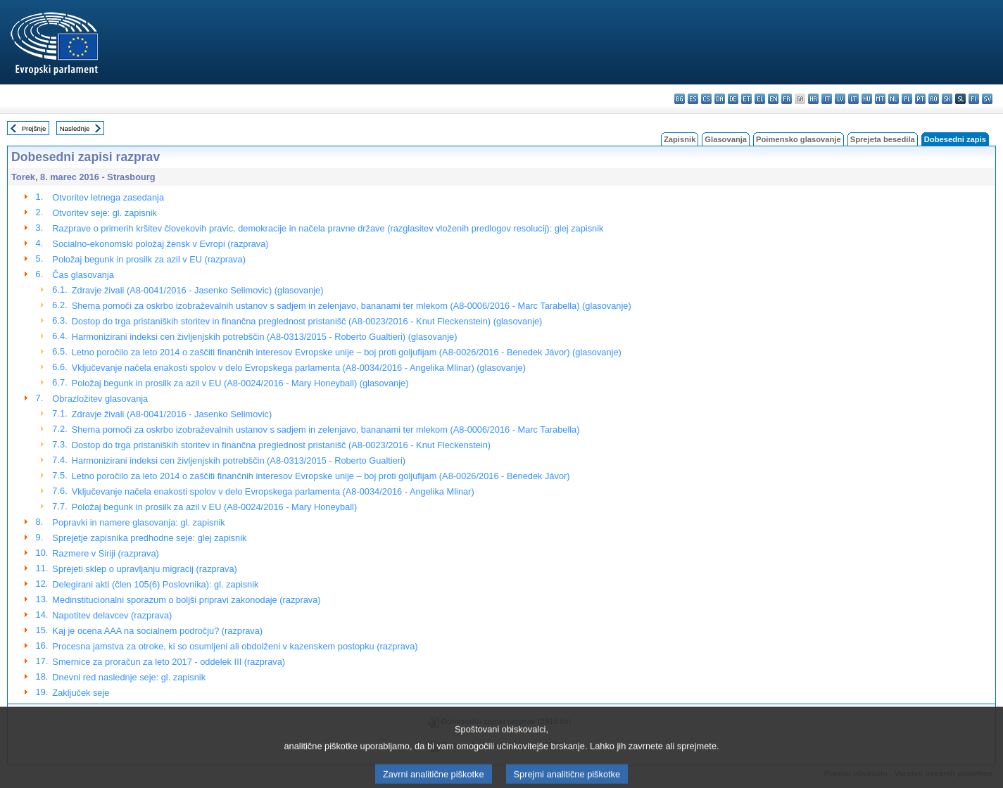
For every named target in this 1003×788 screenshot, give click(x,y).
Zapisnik (679, 139)
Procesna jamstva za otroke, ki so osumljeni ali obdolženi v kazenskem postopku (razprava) (234, 646)
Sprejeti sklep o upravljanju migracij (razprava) (144, 569)
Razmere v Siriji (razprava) (105, 553)
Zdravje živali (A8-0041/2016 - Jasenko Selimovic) (172, 414)
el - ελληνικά (760, 99)
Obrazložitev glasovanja (100, 398)
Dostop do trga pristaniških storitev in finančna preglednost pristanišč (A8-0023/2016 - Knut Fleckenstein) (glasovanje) (307, 321)
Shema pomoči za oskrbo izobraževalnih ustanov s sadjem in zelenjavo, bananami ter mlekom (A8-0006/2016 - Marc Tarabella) (326, 429)
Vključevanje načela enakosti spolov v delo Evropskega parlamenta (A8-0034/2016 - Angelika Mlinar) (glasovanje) (299, 367)
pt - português (920, 99)
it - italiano (826, 99)
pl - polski (907, 99)
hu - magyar (867, 99)
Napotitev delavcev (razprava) (112, 615)
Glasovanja (726, 139)
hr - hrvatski (813, 99)
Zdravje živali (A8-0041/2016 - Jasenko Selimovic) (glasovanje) (198, 290)
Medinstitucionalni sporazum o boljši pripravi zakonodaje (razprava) (186, 600)
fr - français (786, 99)
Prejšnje (34, 128)
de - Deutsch (733, 99)
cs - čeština (706, 99)
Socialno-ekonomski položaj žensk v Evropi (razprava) (160, 244)
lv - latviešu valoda (840, 99)
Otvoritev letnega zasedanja (108, 197)
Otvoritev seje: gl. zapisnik (104, 213)
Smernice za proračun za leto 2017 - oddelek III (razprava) (168, 661)
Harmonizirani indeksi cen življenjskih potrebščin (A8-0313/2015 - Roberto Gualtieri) (238, 460)
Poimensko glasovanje (798, 139)
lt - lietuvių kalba (853, 99)
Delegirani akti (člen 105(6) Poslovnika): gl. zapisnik (155, 584)
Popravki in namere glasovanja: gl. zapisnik (138, 522)
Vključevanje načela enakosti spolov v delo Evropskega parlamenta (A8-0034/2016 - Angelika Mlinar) (273, 491)
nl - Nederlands (893, 99)
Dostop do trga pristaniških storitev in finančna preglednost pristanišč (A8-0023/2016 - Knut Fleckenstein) (281, 445)
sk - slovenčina (947, 99)
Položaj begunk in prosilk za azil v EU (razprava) (149, 259)
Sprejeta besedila (882, 139)
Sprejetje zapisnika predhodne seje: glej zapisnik (149, 538)
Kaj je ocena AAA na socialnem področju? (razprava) (157, 630)
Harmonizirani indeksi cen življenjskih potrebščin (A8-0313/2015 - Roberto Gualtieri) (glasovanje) (265, 336)
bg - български (679, 99)
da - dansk (719, 99)
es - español (693, 99)
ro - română (933, 99)
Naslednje (75, 128)
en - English (773, 99)
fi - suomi (974, 99)
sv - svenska (987, 99)
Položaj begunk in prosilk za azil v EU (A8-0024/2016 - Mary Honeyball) (214, 507)
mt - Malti (880, 99)
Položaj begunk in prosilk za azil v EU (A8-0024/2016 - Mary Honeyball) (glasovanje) (240, 383)
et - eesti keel (746, 99)
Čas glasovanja (83, 274)
